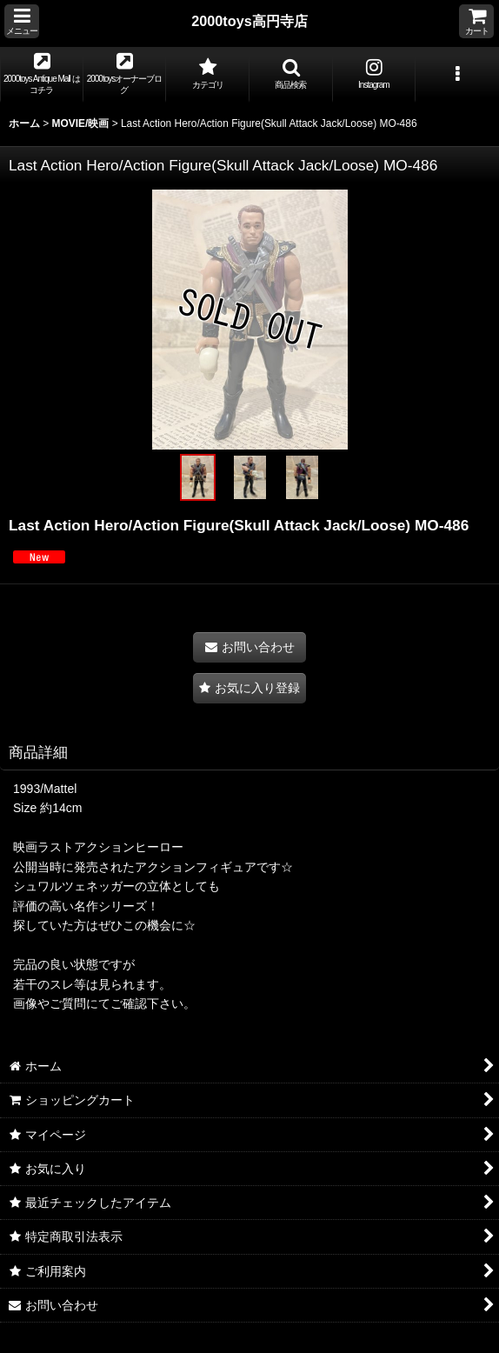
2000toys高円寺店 (249, 21)
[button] (21, 21)
